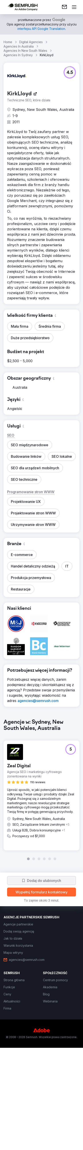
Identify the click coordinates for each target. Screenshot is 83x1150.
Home (8, 42)
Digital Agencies (31, 42)
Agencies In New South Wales (25, 50)
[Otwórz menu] (74, 7)
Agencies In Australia (19, 46)
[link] (64, 7)
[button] (70, 72)
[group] (41, 789)
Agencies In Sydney (18, 55)
